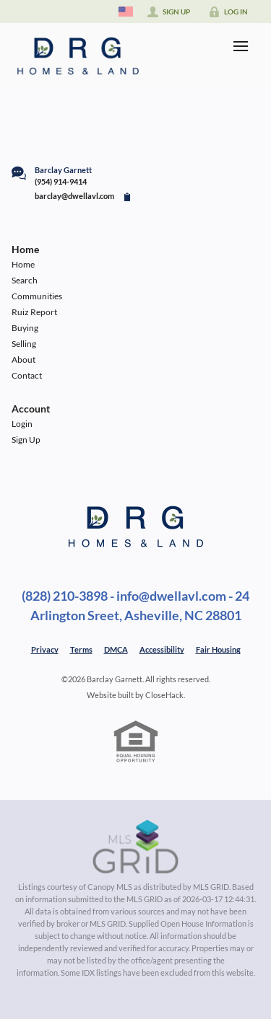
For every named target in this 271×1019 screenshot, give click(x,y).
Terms (81, 649)
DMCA (116, 649)
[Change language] (126, 11)
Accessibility (161, 649)
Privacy (45, 649)
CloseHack (164, 695)
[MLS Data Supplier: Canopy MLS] (135, 847)
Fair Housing (218, 649)
